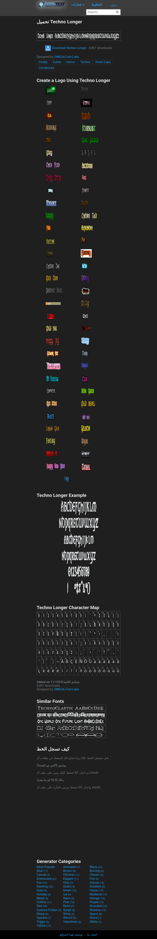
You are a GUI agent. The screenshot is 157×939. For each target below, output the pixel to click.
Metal (42, 898)
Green (70, 890)
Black (96, 867)
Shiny (68, 914)
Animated (71, 867)
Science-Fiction (49, 910)
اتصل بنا (92, 934)
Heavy (96, 890)
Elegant (71, 879)
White (95, 922)
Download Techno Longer (66, 48)
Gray (42, 890)
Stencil (69, 918)
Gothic (57, 62)
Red (42, 906)
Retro (68, 906)
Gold (69, 886)
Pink (68, 902)
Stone (95, 918)
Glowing (45, 886)
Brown (69, 871)
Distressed (46, 879)
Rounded (98, 906)
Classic (96, 875)
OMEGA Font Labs (66, 57)
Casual (43, 875)
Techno (85, 62)
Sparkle (44, 918)
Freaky (43, 62)
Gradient (97, 886)
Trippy (43, 922)
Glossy (97, 882)
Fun (42, 882)
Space (96, 914)
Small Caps (103, 62)
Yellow (44, 925)
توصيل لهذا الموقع (71, 934)
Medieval (98, 894)
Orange (97, 898)
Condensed (46, 68)
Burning (97, 871)
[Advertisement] (18, 77)
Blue (42, 871)
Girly (68, 882)
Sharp (43, 914)
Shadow (98, 910)
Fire (94, 879)
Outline (44, 902)
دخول (114, 5)
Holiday (44, 894)
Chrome (71, 875)
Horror (70, 62)
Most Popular (46, 867)
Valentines (72, 922)
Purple (97, 902)
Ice (67, 894)
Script (69, 910)
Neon (68, 898)
